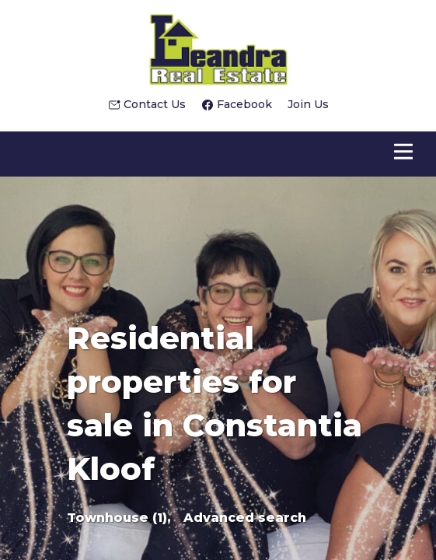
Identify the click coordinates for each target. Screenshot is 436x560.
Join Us (308, 104)
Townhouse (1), (119, 517)
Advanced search (244, 517)
